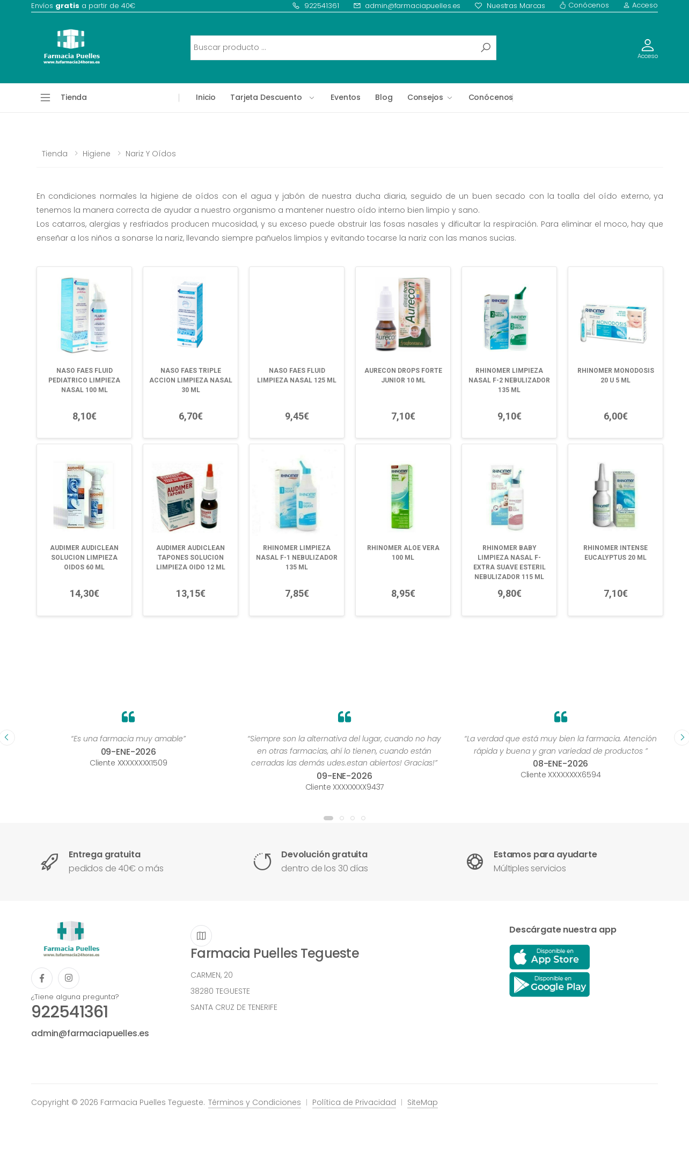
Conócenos (584, 5)
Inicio (206, 97)
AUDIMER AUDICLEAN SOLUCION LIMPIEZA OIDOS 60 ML (84, 557)
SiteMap (422, 1102)
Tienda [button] (74, 97)
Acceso (640, 5)
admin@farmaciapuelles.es (407, 6)
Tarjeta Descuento (266, 97)
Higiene (97, 153)
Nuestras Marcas (509, 6)
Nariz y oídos (151, 153)
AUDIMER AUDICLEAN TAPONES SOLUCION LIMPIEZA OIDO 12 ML (190, 557)
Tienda (55, 153)
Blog (383, 97)
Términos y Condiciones (254, 1102)
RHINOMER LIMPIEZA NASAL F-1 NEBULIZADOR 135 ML (297, 557)
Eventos (346, 97)
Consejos (425, 97)
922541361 (315, 6)
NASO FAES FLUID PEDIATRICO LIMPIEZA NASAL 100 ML (84, 380)
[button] (328, 818)
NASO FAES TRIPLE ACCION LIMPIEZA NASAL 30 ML (190, 380)
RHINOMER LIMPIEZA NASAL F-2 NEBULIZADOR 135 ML (509, 380)
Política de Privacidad (354, 1102)
